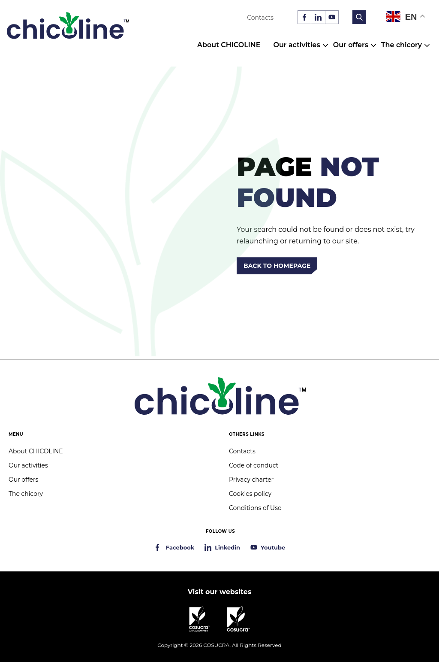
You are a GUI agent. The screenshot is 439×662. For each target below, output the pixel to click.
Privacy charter (251, 479)
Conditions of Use (255, 508)
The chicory (401, 45)
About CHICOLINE (228, 45)
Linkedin (227, 547)
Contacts (260, 17)
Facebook (180, 547)
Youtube (273, 547)
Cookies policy (250, 494)
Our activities (296, 45)
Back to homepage (277, 266)
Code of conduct (253, 465)
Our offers (350, 45)
